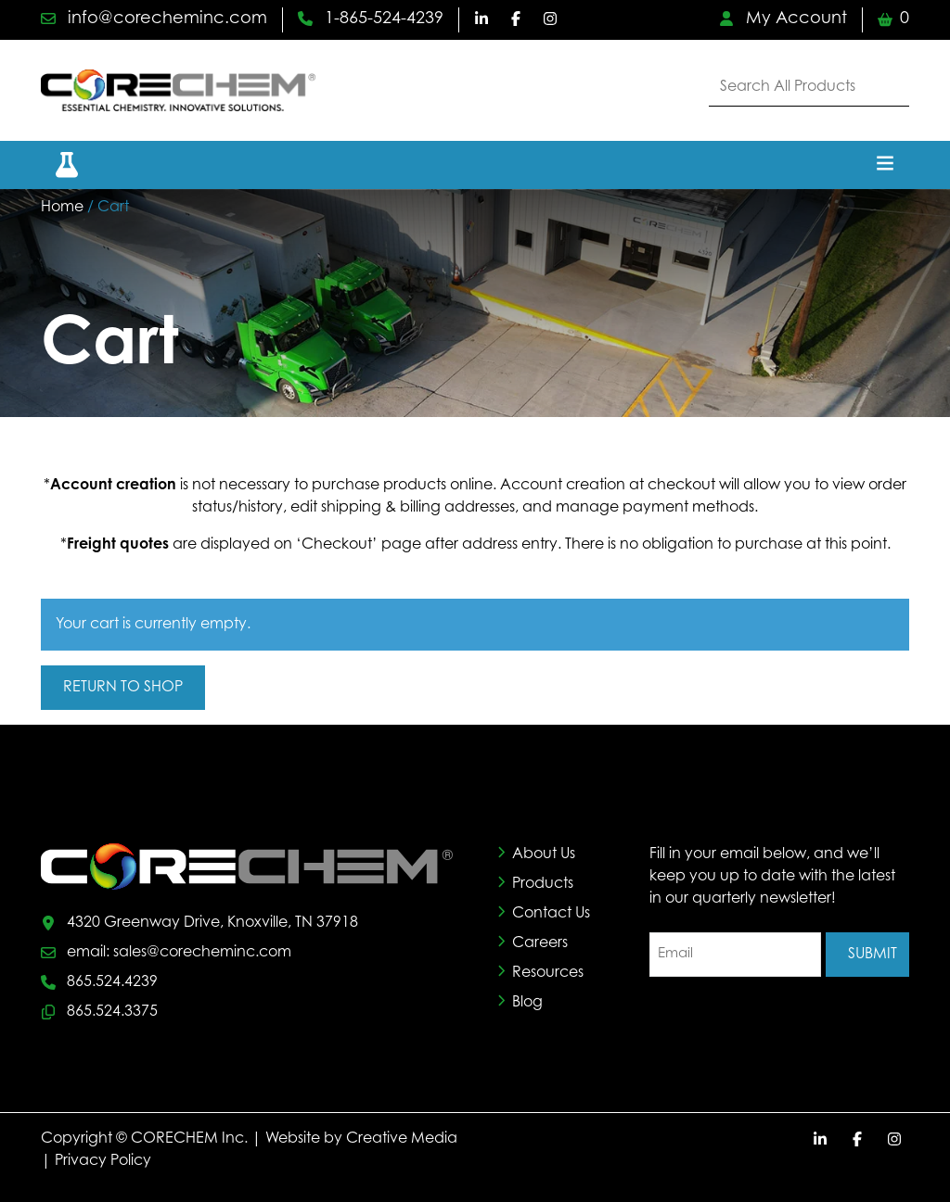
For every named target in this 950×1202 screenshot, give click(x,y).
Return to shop (123, 687)
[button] (56, 164)
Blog (527, 1002)
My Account (783, 19)
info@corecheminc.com (154, 19)
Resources (548, 973)
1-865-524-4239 (370, 19)
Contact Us (551, 913)
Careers (540, 943)
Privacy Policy (103, 1161)
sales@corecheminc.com (202, 952)
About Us (543, 854)
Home (62, 207)
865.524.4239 (112, 982)
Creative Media (401, 1139)
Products (542, 884)
